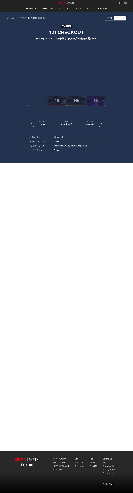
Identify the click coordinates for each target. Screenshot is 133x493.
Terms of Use (108, 473)
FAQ (104, 462)
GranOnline (103, 8)
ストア (89, 8)
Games (78, 459)
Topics (92, 459)
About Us (94, 466)
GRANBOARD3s (60, 459)
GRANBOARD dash (61, 466)
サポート (77, 8)
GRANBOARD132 (60, 462)
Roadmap (79, 462)
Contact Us (107, 459)
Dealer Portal (108, 484)
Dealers (93, 462)
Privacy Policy (109, 469)
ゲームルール (12, 18)
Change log (80, 466)
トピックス (63, 8)
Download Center (110, 466)
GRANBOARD (32, 8)
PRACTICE (25, 18)
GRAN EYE (48, 8)
